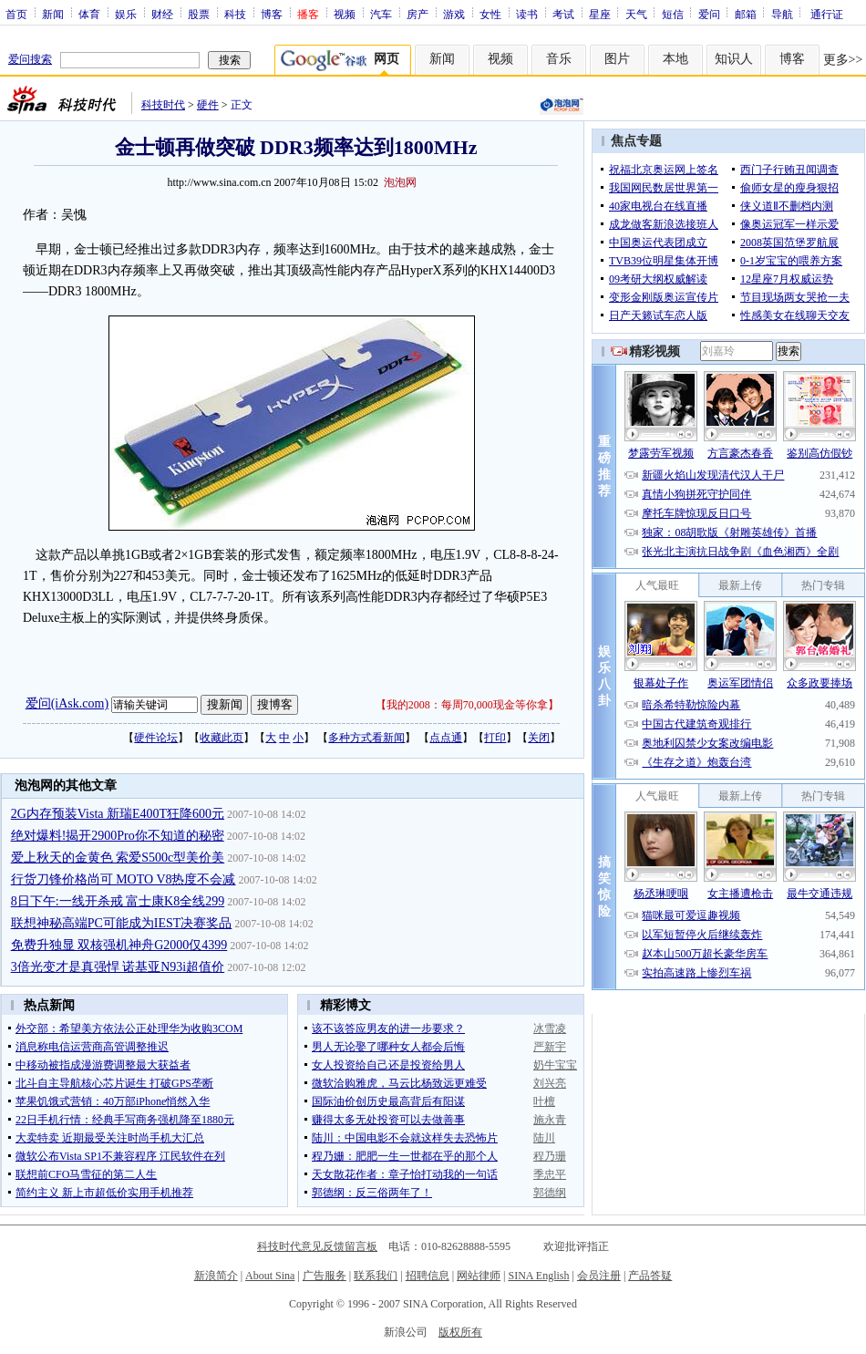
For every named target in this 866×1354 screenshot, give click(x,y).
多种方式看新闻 (366, 737)
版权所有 (460, 1332)
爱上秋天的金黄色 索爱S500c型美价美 (118, 857)
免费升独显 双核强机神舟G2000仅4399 (119, 945)
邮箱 (746, 13)
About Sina (269, 1275)
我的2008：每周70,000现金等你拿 (467, 704)
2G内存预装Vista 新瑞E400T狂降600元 (117, 814)
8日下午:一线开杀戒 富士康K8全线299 (118, 901)
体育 (89, 13)
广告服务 (324, 1275)
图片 (617, 59)
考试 (563, 13)
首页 (16, 13)
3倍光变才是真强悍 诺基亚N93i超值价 (118, 967)
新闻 (53, 13)
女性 (490, 13)
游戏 (454, 13)
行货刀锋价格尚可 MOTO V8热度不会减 (123, 879)
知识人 (734, 59)
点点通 (445, 737)
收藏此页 (221, 737)
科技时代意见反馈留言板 (317, 1246)
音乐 (559, 59)
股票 (199, 13)
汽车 (381, 13)
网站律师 (478, 1275)
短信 (673, 13)
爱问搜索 (30, 59)
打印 (495, 737)
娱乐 (126, 13)
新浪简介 (216, 1275)
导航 (782, 13)
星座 (600, 13)
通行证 (826, 13)
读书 (527, 13)
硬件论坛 (156, 737)
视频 (345, 13)
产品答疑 (650, 1275)
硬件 (208, 104)
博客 (272, 13)
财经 (162, 13)
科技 (235, 13)
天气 (636, 13)
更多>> (843, 60)
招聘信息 (427, 1275)
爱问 (709, 13)
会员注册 (599, 1275)
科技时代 (163, 104)
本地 (675, 59)
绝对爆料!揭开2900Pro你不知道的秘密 (117, 835)
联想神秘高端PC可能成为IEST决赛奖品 (121, 923)
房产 (417, 13)
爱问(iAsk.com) (67, 703)
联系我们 (375, 1275)
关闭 (539, 737)
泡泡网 (400, 182)
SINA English (538, 1275)
